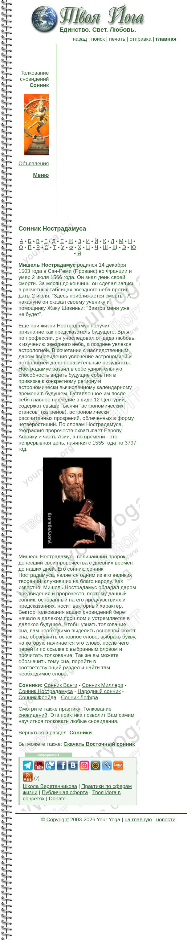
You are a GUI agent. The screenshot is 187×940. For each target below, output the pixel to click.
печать (117, 39)
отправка (140, 39)
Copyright (57, 820)
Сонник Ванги (60, 685)
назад (80, 39)
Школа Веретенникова (50, 786)
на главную (138, 820)
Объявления (33, 163)
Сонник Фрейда (37, 697)
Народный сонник (99, 691)
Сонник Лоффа (79, 697)
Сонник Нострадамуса (45, 691)
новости (166, 820)
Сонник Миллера (102, 685)
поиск (98, 39)
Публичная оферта (65, 792)
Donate (57, 799)
